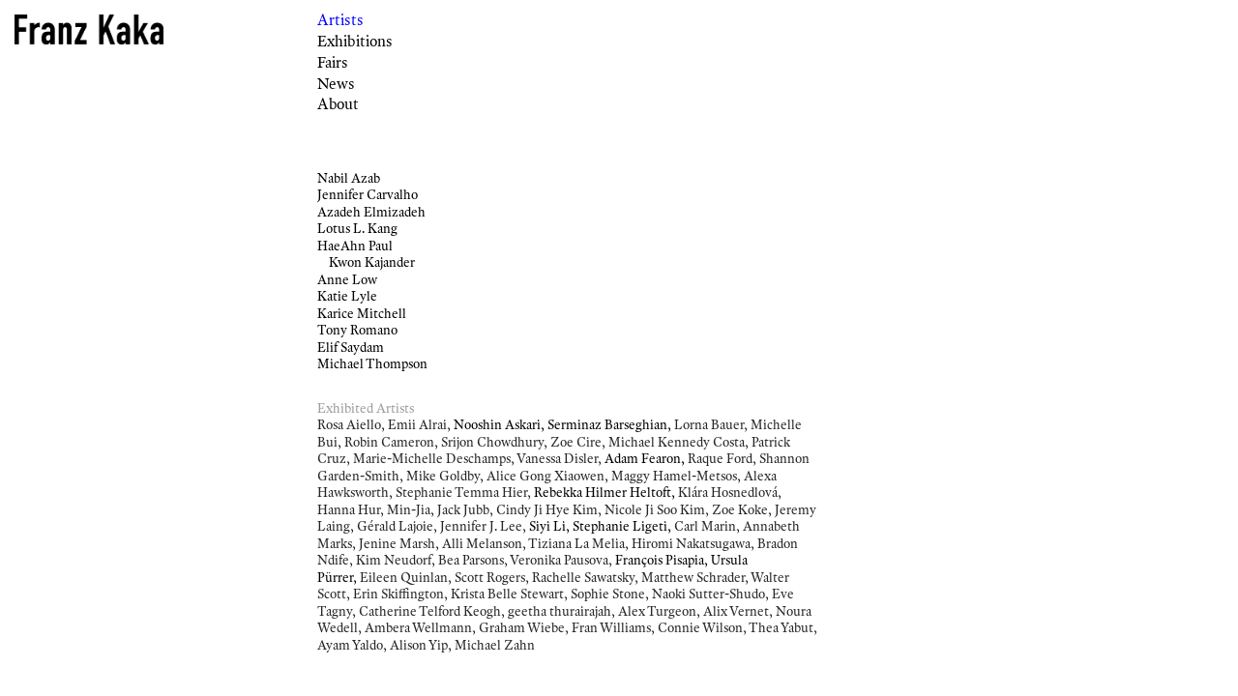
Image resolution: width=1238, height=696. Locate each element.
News (336, 83)
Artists (340, 20)
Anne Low (347, 279)
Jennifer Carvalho (367, 194)
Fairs (332, 62)
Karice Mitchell (361, 313)
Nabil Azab (348, 178)
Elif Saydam (350, 347)
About (338, 104)
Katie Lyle (347, 295)
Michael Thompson (372, 363)
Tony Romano (357, 329)
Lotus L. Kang (357, 228)
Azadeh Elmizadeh (371, 211)
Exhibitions (355, 41)
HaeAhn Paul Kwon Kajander (366, 254)
